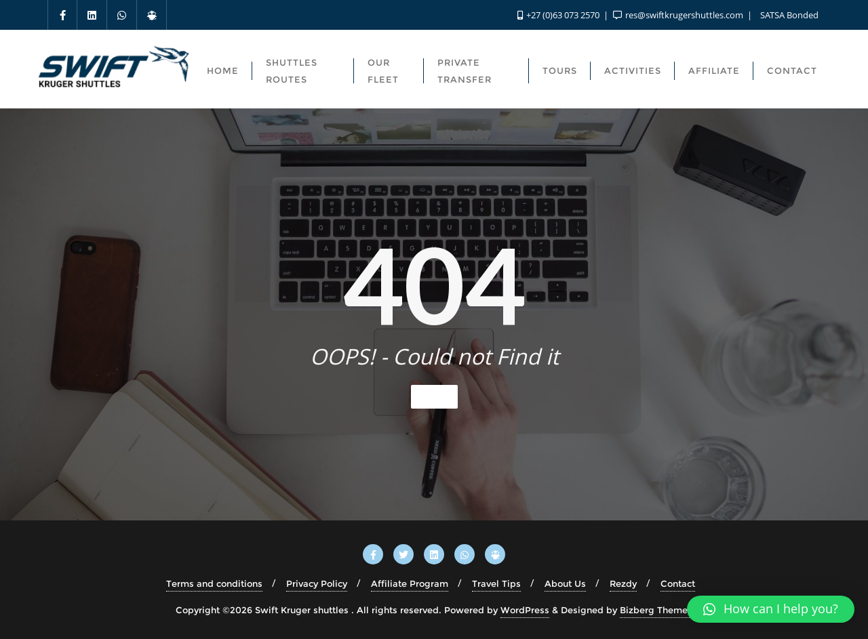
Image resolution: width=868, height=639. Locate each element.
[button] (770, 609)
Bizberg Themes (656, 609)
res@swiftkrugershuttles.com (679, 15)
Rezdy (623, 583)
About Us (565, 583)
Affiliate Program (409, 583)
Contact (677, 583)
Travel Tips (496, 583)
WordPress (524, 609)
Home (434, 396)
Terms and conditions (214, 583)
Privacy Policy (316, 583)
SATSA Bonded (788, 15)
